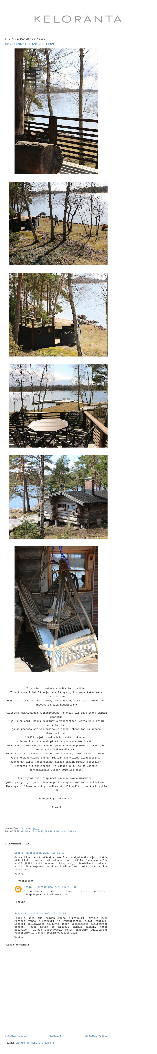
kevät (39, 831)
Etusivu (55, 1035)
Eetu (18, 853)
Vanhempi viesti (96, 1035)
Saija (18, 913)
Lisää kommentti (17, 944)
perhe (49, 831)
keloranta (28, 831)
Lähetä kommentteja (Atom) (35, 1042)
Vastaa (19, 873)
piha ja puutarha (65, 831)
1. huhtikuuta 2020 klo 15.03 (43, 853)
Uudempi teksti (15, 1035)
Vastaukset (26, 881)
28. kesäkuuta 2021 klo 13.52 (44, 913)
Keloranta (79, 19)
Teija (28, 887)
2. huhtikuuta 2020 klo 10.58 (54, 887)
